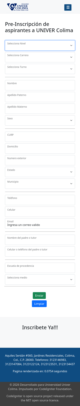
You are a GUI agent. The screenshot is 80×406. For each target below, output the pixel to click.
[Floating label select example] (40, 45)
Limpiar (39, 304)
